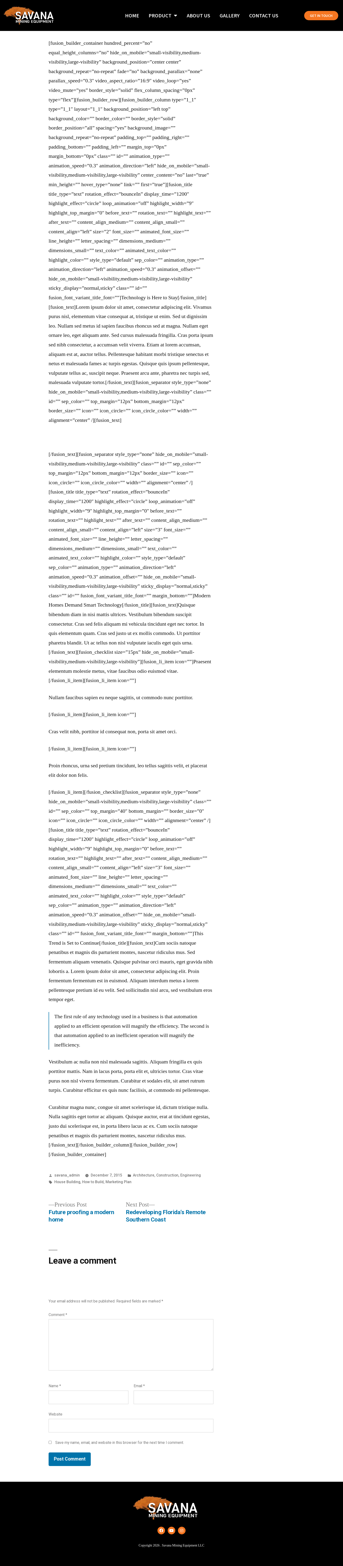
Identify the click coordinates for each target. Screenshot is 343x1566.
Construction (167, 1175)
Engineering (190, 1175)
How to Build (93, 1182)
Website (55, 1414)
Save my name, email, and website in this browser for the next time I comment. (119, 1442)
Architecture (143, 1175)
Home (132, 15)
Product (163, 15)
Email (139, 1386)
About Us (198, 15)
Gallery (230, 15)
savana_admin (67, 1175)
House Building (67, 1182)
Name (55, 1386)
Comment (58, 1314)
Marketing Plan (118, 1182)
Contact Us (263, 15)
